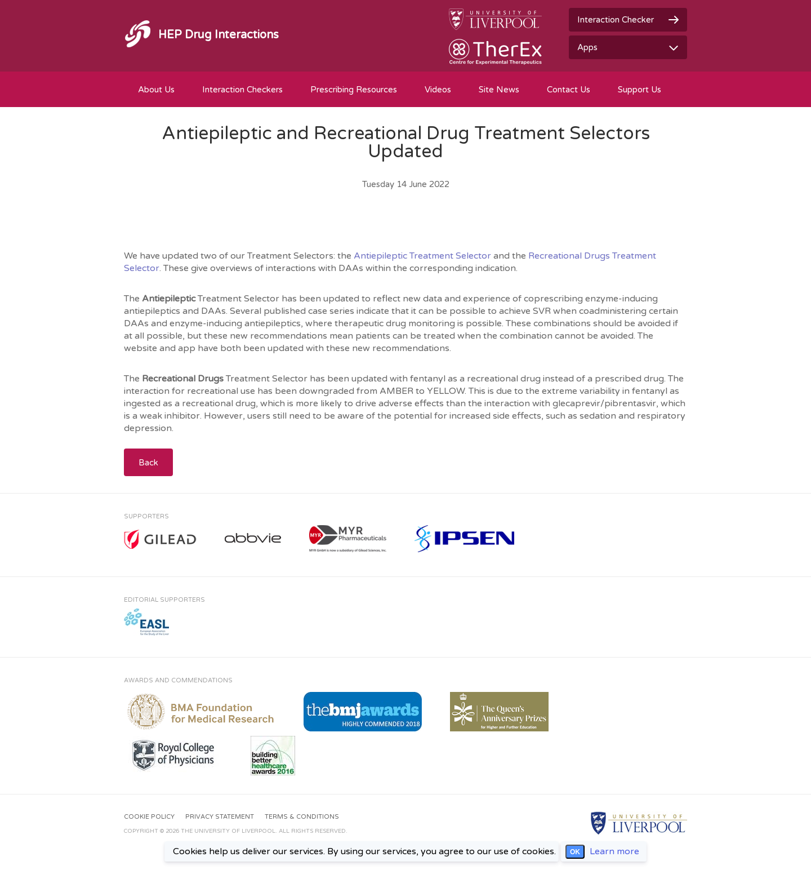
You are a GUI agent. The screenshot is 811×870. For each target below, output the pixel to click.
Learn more (614, 851)
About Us (156, 90)
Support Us (639, 90)
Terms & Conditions (302, 816)
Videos (438, 90)
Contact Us (568, 90)
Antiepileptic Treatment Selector (422, 255)
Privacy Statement (219, 816)
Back (148, 463)
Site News (499, 90)
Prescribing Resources (353, 90)
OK (575, 852)
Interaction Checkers (242, 90)
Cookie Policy (149, 816)
